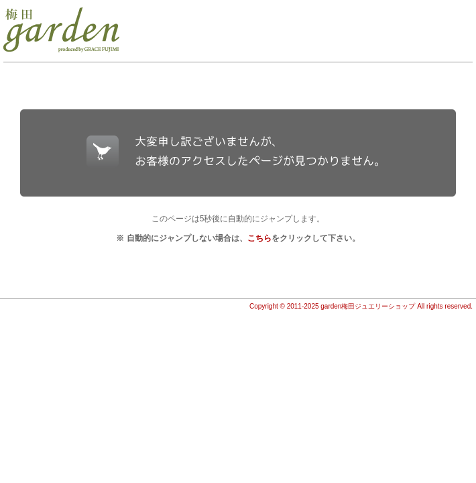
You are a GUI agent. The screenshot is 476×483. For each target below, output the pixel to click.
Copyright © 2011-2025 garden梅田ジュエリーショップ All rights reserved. (361, 306)
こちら (259, 238)
